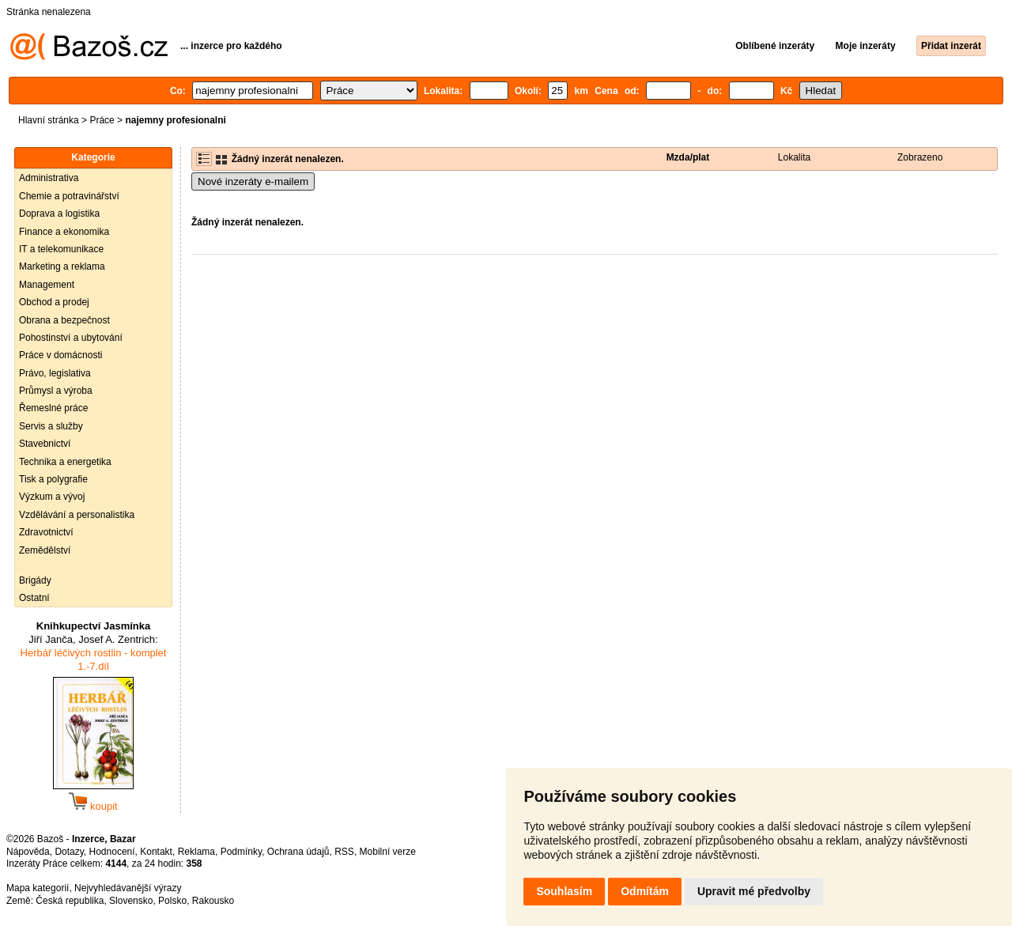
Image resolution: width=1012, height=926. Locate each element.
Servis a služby (51, 426)
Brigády (35, 580)
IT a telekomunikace (61, 249)
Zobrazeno (919, 157)
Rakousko (213, 900)
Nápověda (28, 851)
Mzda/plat (688, 157)
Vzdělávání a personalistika (76, 514)
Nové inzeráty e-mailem (253, 181)
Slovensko (131, 900)
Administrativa (48, 177)
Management (46, 284)
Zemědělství (44, 550)
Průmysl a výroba (56, 390)
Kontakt (156, 851)
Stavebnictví (44, 443)
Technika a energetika (65, 461)
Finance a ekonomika (64, 231)
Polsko (172, 900)
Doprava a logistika (59, 213)
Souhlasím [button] (564, 891)
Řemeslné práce (53, 408)
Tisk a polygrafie (53, 479)
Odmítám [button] (645, 891)
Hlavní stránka (48, 120)
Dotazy (69, 851)
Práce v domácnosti (60, 355)
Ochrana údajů (298, 851)
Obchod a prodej (54, 302)
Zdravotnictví (46, 532)
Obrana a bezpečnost (64, 320)
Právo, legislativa (55, 373)
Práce (101, 120)
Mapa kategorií (37, 888)
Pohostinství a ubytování (71, 337)
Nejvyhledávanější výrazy (127, 888)
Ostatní (34, 597)
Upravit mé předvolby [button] (753, 891)
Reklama (196, 851)
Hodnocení (112, 851)
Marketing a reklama (62, 266)
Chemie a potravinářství (69, 196)
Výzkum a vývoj (52, 496)
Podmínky (241, 851)
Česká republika (70, 900)
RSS (344, 851)
